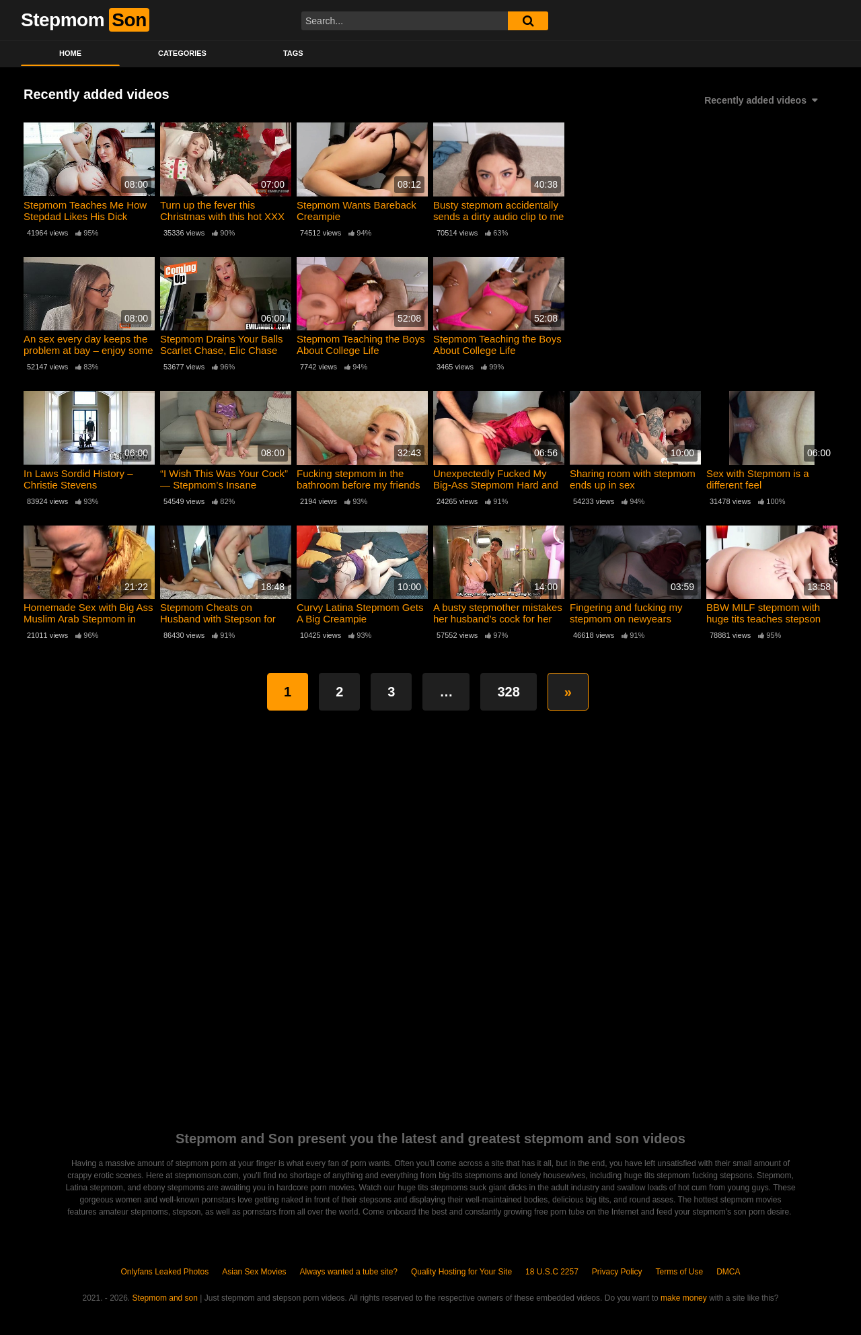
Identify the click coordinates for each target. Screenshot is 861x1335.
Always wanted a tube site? (349, 1271)
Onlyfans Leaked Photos (164, 1271)
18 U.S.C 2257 (551, 1271)
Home (70, 53)
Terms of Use (680, 1271)
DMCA (728, 1271)
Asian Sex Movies (254, 1271)
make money (684, 1298)
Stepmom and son (165, 1298)
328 (508, 691)
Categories (182, 53)
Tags (293, 53)
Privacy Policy (617, 1271)
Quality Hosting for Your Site (461, 1271)
